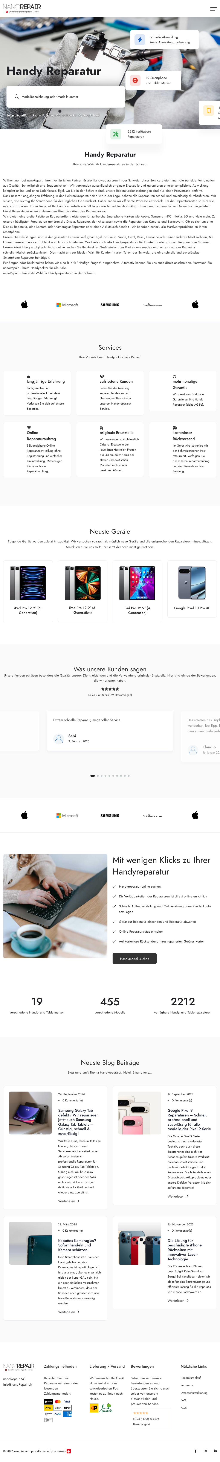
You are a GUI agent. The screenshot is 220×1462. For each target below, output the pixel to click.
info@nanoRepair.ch (17, 1384)
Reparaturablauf (191, 1378)
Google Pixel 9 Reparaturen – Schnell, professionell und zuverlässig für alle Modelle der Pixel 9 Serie (189, 1120)
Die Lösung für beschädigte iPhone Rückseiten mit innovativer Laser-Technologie (185, 1250)
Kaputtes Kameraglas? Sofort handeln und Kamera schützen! (77, 1245)
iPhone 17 (38, 115)
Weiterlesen (68, 1201)
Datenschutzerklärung (194, 1393)
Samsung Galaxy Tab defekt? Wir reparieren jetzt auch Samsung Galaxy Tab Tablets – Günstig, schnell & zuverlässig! (78, 1122)
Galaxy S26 (53, 115)
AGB (184, 1408)
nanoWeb (59, 1451)
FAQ (183, 1400)
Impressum (187, 1385)
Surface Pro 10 (71, 115)
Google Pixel (91, 115)
